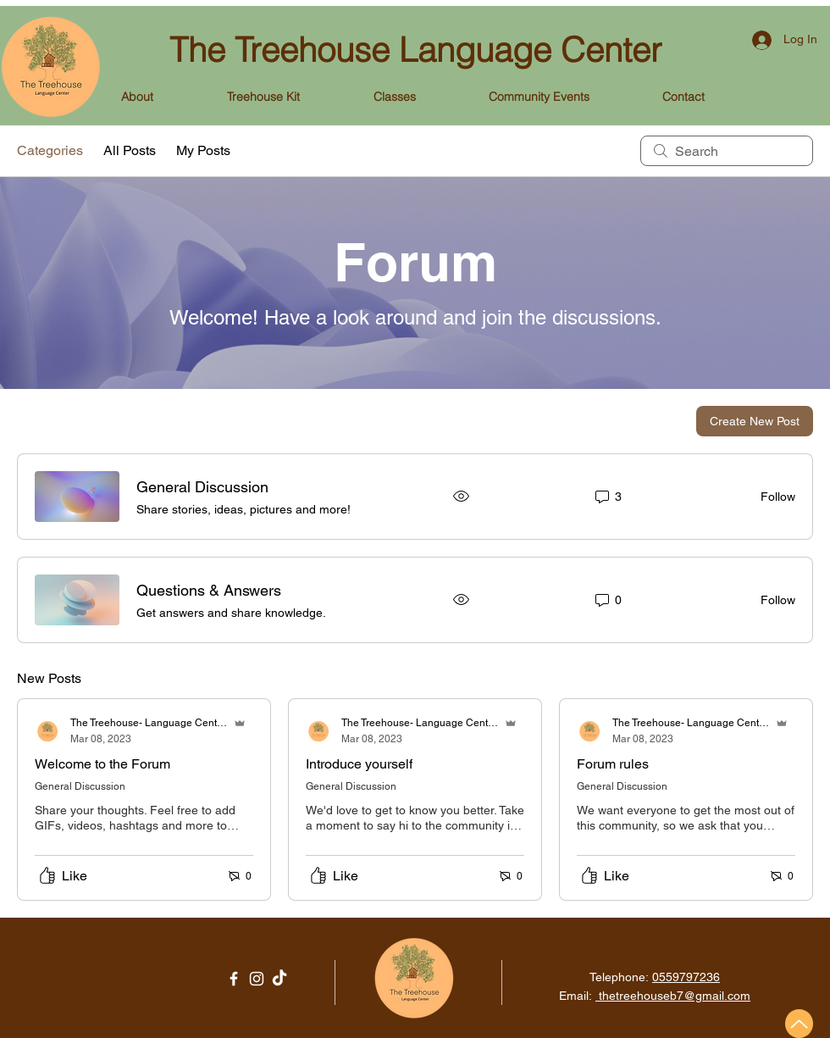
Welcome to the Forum (102, 764)
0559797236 (686, 977)
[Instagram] (256, 978)
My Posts (203, 150)
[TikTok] (279, 978)
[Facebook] (233, 978)
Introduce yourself (359, 764)
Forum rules (613, 764)
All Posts (129, 150)
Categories (50, 150)
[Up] (799, 1023)
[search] (726, 151)
